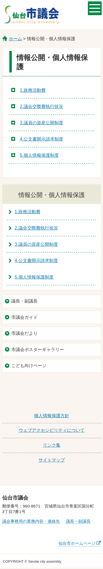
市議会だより (24, 333)
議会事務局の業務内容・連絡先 (31, 521)
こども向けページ (28, 365)
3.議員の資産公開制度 (41, 122)
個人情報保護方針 (51, 415)
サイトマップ (51, 460)
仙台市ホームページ (77, 543)
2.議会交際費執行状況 (41, 106)
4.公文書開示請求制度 (41, 139)
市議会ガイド (24, 317)
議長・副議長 (24, 301)
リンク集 (51, 445)
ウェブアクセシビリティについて (52, 430)
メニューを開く (94, 7)
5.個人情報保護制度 (39, 155)
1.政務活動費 (33, 90)
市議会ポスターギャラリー (37, 349)
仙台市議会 (31, 14)
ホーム (15, 38)
